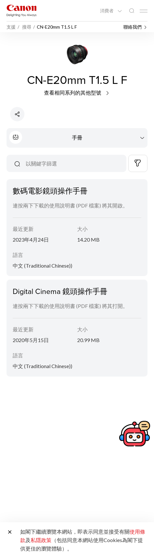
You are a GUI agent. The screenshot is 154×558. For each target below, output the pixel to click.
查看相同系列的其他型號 (77, 92)
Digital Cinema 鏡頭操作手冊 (60, 291)
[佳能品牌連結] (21, 11)
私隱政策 (41, 540)
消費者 (107, 10)
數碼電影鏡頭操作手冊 (50, 190)
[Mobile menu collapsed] (143, 11)
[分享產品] (17, 114)
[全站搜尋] (131, 11)
